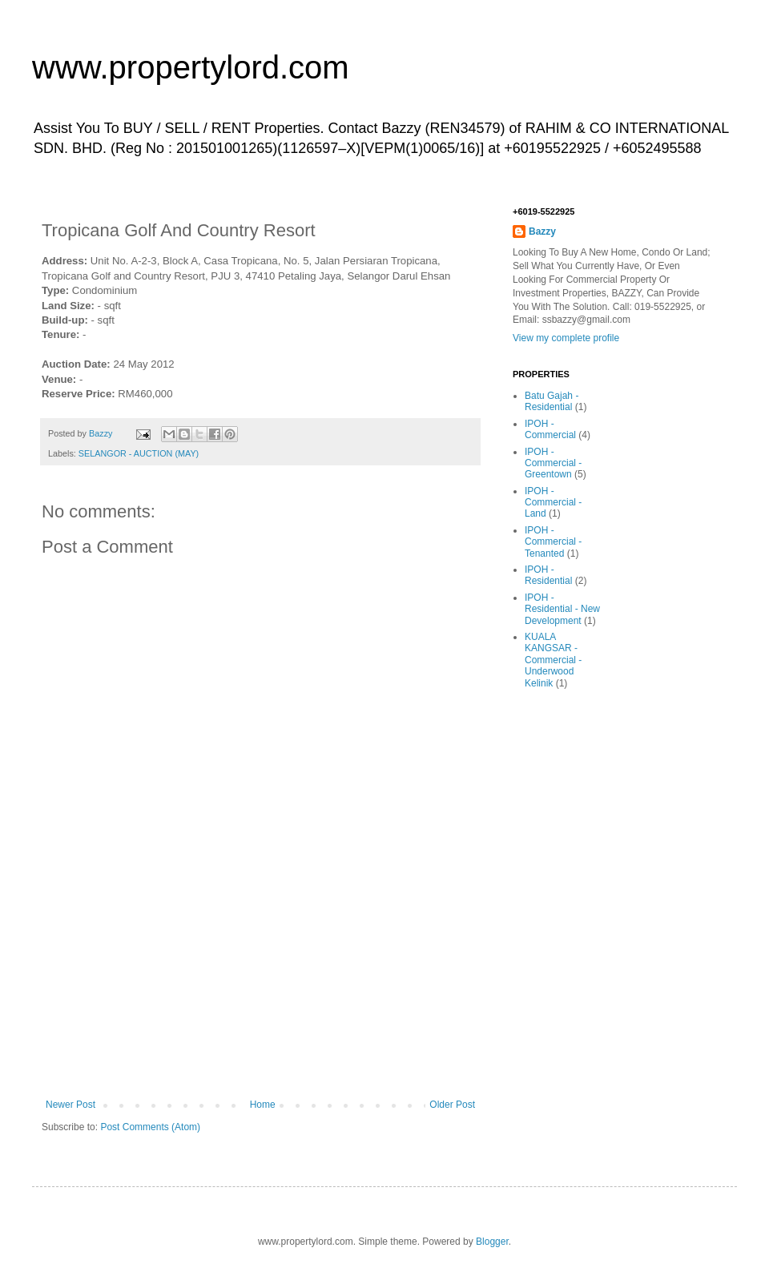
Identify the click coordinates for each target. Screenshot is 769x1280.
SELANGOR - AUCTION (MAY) (139, 453)
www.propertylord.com (190, 67)
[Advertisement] (260, 999)
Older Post (452, 1104)
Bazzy (542, 231)
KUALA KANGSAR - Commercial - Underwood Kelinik (553, 660)
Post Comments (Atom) (150, 1127)
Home (263, 1104)
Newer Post (70, 1104)
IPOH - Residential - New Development (562, 609)
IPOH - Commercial (550, 429)
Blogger (492, 1241)
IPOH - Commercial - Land (553, 502)
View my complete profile (566, 338)
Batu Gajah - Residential (551, 401)
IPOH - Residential (548, 575)
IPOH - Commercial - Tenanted (553, 542)
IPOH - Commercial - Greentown (553, 463)
